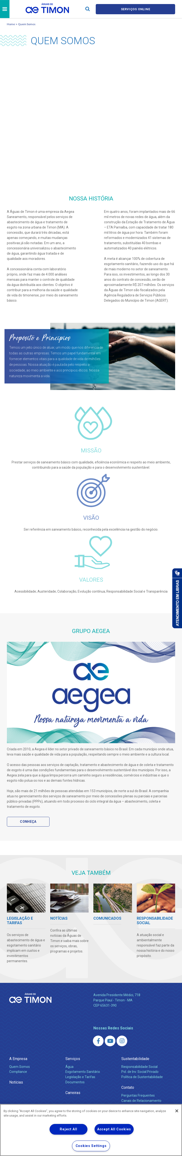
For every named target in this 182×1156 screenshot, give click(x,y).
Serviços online (135, 9)
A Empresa (18, 1058)
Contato (127, 1087)
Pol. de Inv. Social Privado (140, 1072)
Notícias (16, 1082)
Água (69, 1067)
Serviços (72, 1058)
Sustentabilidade (135, 1058)
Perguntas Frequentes (138, 1095)
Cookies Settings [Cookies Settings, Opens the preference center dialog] (91, 1146)
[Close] (177, 1111)
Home (11, 24)
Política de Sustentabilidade (142, 1077)
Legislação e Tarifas (80, 1077)
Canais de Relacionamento (141, 1101)
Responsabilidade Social (139, 1067)
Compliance (18, 1072)
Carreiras (72, 1092)
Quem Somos (27, 24)
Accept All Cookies (114, 1129)
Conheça (28, 821)
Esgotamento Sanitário (82, 1072)
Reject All (68, 1129)
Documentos (75, 1082)
